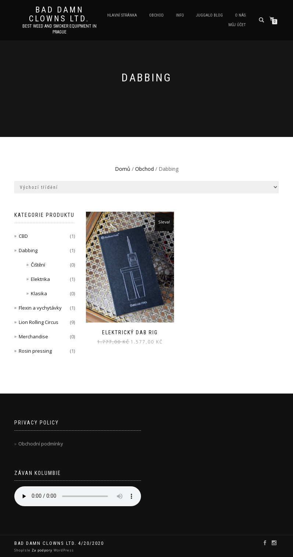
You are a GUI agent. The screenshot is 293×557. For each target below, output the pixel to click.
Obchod (156, 15)
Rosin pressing (35, 351)
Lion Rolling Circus (38, 322)
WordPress (63, 550)
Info (180, 15)
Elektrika (40, 279)
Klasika (39, 293)
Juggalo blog (209, 15)
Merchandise (33, 336)
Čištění (38, 264)
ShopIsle (23, 550)
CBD (23, 236)
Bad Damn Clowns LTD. (59, 14)
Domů (122, 168)
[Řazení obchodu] (146, 187)
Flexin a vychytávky (40, 307)
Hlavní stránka (122, 15)
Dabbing (28, 250)
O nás (240, 15)
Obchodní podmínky (40, 443)
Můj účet (237, 24)
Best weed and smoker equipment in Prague (59, 29)
